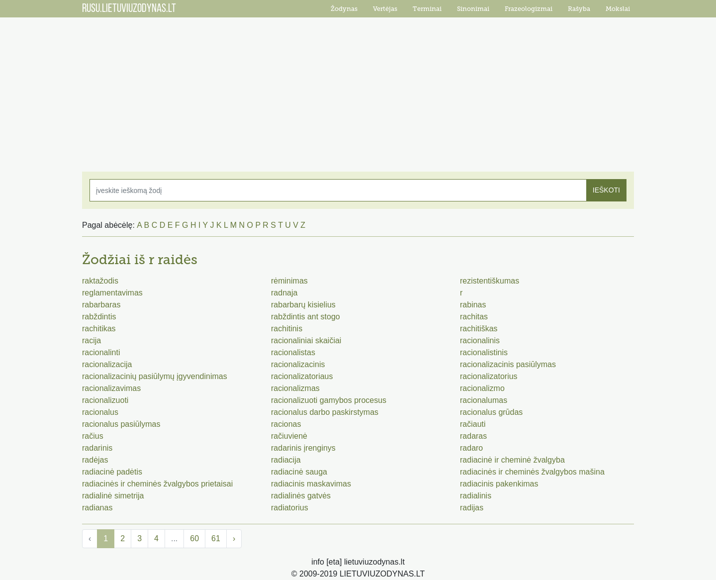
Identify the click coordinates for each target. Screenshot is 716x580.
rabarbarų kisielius (303, 304)
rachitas (474, 316)
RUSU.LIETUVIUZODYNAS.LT (129, 9)
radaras (473, 436)
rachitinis (286, 328)
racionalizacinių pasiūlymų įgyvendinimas (154, 376)
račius (92, 436)
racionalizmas (295, 388)
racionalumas (483, 400)
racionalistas (293, 352)
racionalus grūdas (491, 412)
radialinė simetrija (113, 495)
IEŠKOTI (606, 190)
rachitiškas (479, 328)
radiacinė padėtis (112, 472)
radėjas (95, 460)
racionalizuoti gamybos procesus (328, 400)
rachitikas (99, 328)
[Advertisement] (358, 89)
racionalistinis (484, 352)
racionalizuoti (105, 400)
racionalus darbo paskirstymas (324, 412)
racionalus (100, 412)
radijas (471, 507)
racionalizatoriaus (302, 376)
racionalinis (480, 340)
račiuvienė (289, 436)
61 (215, 538)
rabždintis (99, 316)
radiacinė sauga (299, 472)
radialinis (475, 495)
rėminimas (289, 281)
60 (194, 538)
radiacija (286, 460)
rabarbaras (101, 304)
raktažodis (100, 281)
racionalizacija (107, 364)
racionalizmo (482, 388)
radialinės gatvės (301, 495)
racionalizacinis (298, 364)
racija (91, 340)
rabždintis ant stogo (305, 316)
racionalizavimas (111, 388)
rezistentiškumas (489, 281)
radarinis (97, 448)
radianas (97, 507)
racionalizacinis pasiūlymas (508, 364)
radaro (471, 448)
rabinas (473, 304)
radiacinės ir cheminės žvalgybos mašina (532, 472)
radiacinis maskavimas (311, 484)
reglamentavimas (112, 293)
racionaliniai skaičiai (306, 340)
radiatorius (289, 507)
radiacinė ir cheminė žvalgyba (512, 460)
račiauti (473, 424)
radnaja (284, 293)
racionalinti (101, 352)
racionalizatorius (489, 376)
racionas (286, 424)
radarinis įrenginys (303, 448)
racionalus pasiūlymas (121, 424)
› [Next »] (234, 538)
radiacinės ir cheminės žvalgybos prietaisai (157, 484)
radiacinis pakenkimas (499, 484)
